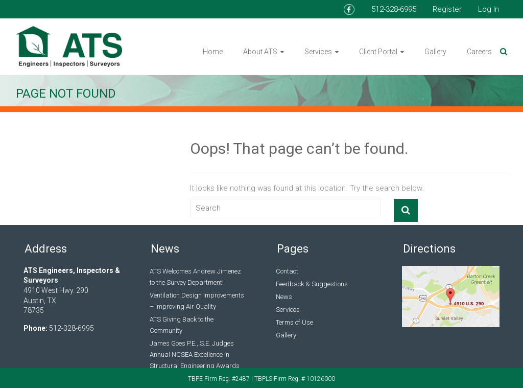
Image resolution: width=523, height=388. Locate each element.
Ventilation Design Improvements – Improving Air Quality (197, 300)
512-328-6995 (393, 9)
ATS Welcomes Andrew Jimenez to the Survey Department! (195, 276)
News (284, 297)
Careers (479, 52)
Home (213, 52)
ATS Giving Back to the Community (181, 324)
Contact (287, 271)
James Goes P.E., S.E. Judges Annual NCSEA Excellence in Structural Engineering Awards (195, 354)
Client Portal (378, 52)
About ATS (260, 52)
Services (318, 52)
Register (447, 9)
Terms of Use (294, 322)
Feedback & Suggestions (312, 284)
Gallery (435, 52)
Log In (488, 9)
